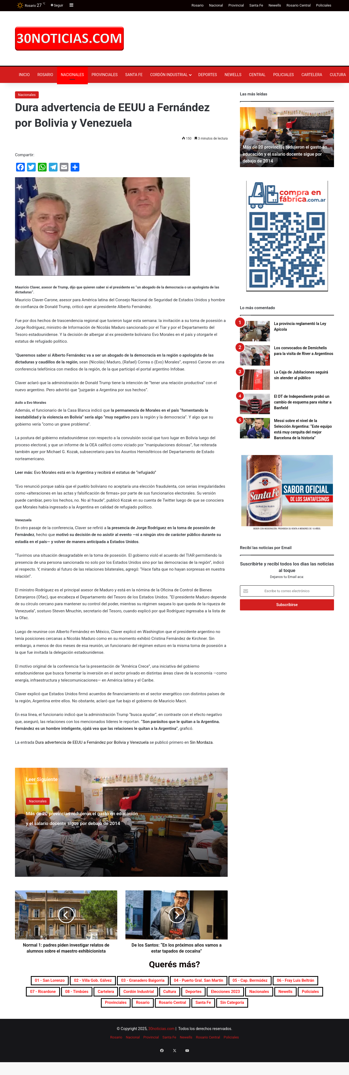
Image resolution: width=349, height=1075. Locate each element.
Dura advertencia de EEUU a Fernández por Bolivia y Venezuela (92, 742)
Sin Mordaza (201, 742)
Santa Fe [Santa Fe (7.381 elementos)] (177, 1021)
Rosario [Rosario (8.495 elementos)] (303, 1008)
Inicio (24, 75)
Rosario (197, 5)
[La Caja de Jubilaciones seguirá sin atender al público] (255, 379)
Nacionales (72, 75)
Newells (275, 5)
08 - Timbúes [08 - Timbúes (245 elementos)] (215, 995)
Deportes (207, 75)
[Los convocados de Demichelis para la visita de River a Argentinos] (255, 355)
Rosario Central (299, 5)
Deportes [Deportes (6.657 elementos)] (76, 1008)
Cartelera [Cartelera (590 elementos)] (253, 995)
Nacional (216, 5)
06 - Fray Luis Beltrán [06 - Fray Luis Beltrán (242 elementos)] (116, 995)
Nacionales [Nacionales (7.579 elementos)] (163, 1008)
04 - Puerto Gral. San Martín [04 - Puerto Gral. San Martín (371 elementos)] (267, 981)
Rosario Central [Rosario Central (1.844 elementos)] (136, 1021)
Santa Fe (256, 5)
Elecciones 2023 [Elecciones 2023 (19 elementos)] (118, 1008)
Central (257, 75)
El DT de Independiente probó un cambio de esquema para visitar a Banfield (303, 402)
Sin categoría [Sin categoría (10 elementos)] (214, 1021)
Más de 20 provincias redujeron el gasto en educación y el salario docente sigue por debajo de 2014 (81, 827)
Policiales (323, 5)
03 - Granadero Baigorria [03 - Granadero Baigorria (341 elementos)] (192, 981)
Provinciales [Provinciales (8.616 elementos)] (268, 1008)
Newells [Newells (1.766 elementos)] (197, 1008)
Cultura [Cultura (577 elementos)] (45, 1008)
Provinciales (105, 75)
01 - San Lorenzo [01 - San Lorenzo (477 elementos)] (68, 981)
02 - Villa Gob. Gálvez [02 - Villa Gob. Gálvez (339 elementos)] (126, 981)
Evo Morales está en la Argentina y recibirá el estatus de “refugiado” (95, 472)
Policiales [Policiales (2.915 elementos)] (230, 1008)
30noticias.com (161, 1048)
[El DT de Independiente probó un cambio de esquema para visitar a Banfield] (255, 404)
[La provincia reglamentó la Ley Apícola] (255, 331)
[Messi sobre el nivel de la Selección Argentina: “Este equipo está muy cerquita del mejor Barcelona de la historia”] (255, 428)
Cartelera (312, 75)
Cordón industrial (169, 75)
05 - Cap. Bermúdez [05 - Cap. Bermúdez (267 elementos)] (55, 995)
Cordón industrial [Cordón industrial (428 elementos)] (297, 995)
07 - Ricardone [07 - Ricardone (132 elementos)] (170, 995)
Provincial (236, 5)
